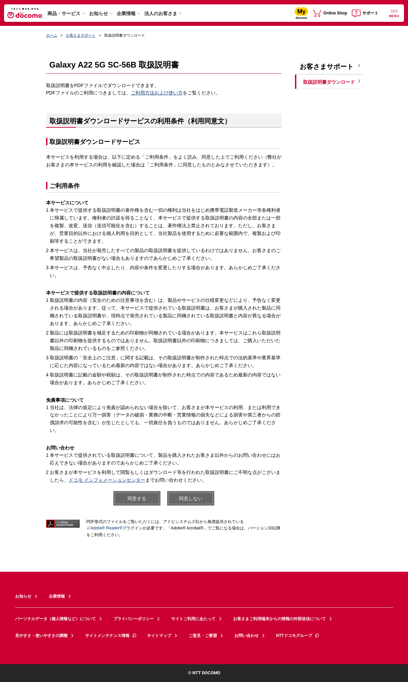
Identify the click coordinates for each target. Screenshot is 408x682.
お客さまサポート (81, 35)
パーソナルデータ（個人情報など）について (55, 618)
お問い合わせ (246, 635)
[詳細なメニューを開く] (394, 13)
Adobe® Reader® (104, 528)
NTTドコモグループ (298, 635)
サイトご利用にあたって (193, 618)
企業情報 (126, 13)
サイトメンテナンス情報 (111, 635)
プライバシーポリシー (133, 618)
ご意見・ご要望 (203, 635)
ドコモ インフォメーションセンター (107, 480)
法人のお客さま (160, 13)
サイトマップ (159, 635)
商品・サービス (63, 13)
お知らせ (98, 13)
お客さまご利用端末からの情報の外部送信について (279, 618)
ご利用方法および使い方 (157, 92)
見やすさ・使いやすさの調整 (41, 635)
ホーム (51, 35)
